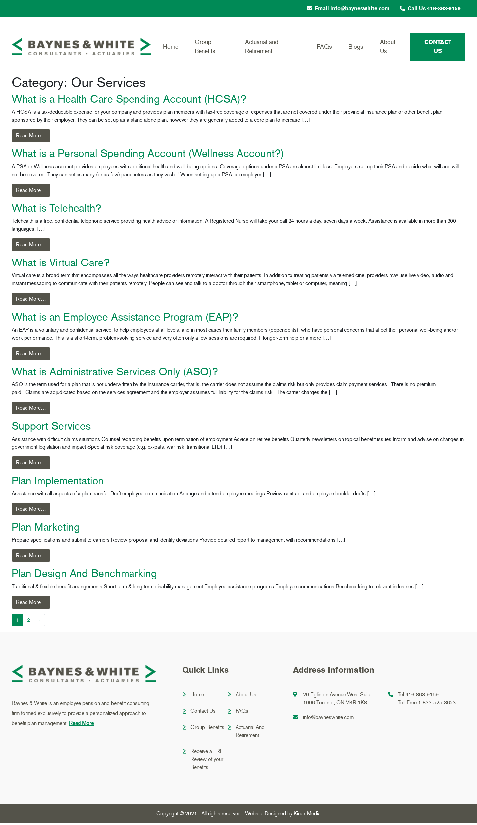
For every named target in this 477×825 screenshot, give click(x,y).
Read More (81, 725)
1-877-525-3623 (437, 704)
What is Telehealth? (56, 210)
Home (170, 46)
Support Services (51, 428)
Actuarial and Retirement (261, 46)
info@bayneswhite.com (328, 719)
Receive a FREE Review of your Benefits (208, 761)
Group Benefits (205, 46)
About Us (387, 46)
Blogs (355, 46)
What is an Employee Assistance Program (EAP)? (125, 319)
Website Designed (265, 815)
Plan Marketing (46, 529)
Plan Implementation (58, 482)
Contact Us (437, 46)
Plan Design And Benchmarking (84, 575)
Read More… (31, 137)
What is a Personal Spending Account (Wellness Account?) (148, 155)
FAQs (324, 46)
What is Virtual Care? (61, 264)
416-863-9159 (422, 696)
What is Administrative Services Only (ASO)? (115, 373)
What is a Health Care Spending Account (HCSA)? (129, 101)
